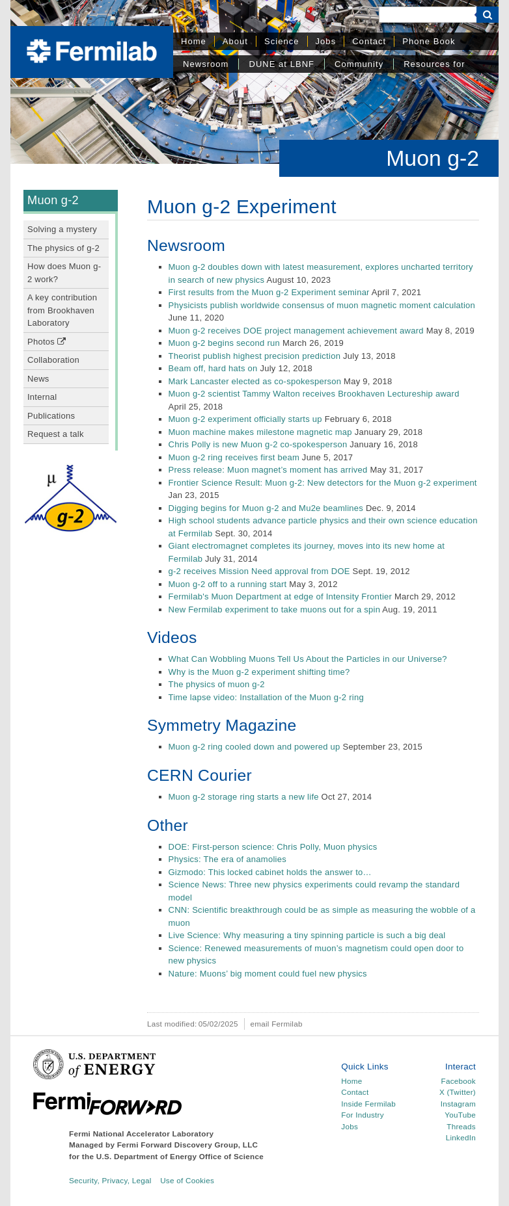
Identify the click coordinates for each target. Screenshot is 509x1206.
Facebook (458, 1081)
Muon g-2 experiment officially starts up (245, 419)
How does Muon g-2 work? (64, 272)
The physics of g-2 (63, 248)
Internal (42, 397)
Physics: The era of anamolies (227, 859)
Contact (369, 41)
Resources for (434, 64)
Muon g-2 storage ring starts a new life (244, 797)
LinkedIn (461, 1137)
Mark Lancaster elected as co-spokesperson (255, 381)
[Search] (427, 15)
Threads (461, 1126)
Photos (46, 342)
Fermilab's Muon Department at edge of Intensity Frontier (280, 596)
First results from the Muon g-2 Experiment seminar (269, 292)
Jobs (326, 41)
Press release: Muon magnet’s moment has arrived (268, 470)
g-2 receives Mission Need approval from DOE (259, 571)
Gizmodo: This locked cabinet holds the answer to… (270, 872)
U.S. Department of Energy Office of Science (180, 1156)
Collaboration (53, 360)
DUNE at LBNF (281, 64)
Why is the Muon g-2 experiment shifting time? (259, 672)
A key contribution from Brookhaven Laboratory (62, 310)
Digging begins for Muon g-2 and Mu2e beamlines (266, 508)
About (235, 41)
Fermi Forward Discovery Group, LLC (187, 1144)
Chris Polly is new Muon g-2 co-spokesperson (258, 444)
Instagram (458, 1103)
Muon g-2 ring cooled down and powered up (254, 747)
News (38, 379)
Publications (51, 416)
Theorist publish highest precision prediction (255, 356)
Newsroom (205, 64)
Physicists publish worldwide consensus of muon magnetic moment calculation (322, 305)
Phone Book (428, 41)
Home (193, 41)
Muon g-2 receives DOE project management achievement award (296, 330)
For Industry (362, 1114)
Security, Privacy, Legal (110, 1180)
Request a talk (55, 434)
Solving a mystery (62, 229)
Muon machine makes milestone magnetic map (260, 432)
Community (359, 64)
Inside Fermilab (368, 1103)
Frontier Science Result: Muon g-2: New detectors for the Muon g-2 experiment (323, 483)
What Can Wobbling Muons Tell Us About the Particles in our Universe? (308, 659)
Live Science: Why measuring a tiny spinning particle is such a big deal (307, 935)
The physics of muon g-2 (217, 684)
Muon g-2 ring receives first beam (234, 457)
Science (281, 41)
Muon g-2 (53, 200)
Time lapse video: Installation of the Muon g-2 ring (266, 697)
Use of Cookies (187, 1180)
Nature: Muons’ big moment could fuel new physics (268, 973)
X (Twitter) (457, 1092)
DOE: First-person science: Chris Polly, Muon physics (273, 847)
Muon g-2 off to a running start (228, 584)
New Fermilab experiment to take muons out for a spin (275, 609)
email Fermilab (276, 1023)
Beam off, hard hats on (213, 368)
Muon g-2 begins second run (225, 343)
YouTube (460, 1114)
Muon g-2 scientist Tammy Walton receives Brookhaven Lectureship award (314, 394)
